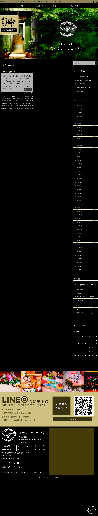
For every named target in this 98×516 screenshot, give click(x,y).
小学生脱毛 (10, 101)
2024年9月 (80, 137)
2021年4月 (80, 248)
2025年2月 (80, 120)
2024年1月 (80, 157)
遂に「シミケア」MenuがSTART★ (84, 82)
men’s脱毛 (4, 96)
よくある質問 (73, 6)
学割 (29, 98)
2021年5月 (80, 244)
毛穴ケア (30, 101)
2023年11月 (80, 166)
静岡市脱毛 (27, 110)
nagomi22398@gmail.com (12, 497)
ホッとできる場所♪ (82, 87)
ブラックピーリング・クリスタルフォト (86, 328)
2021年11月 (80, 219)
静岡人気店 (9, 105)
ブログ (90, 6)
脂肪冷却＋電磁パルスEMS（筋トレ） (86, 349)
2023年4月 (80, 190)
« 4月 (75, 396)
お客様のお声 (81, 319)
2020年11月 (80, 261)
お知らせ (79, 323)
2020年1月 (80, 294)
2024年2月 (80, 153)
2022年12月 (80, 199)
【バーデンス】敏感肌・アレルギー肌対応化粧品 (86, 314)
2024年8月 (80, 141)
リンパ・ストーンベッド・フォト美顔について (86, 338)
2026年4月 (80, 112)
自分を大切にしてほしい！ (85, 97)
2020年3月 (80, 285)
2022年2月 (80, 211)
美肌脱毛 (23, 103)
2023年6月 (80, 182)
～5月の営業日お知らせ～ (85, 76)
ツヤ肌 (21, 96)
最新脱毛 (24, 101)
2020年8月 (80, 269)
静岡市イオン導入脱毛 (20, 105)
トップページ (8, 6)
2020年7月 (80, 273)
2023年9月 (80, 170)
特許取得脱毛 (6, 103)
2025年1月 (80, 124)
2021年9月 (80, 228)
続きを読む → (27, 89)
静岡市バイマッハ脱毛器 (15, 108)
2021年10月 (80, 224)
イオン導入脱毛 (13, 96)
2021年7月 (80, 236)
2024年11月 (80, 129)
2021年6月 (80, 240)
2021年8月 (80, 232)
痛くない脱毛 (15, 103)
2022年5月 (80, 207)
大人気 (26, 98)
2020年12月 (80, 257)
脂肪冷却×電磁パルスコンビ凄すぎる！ (85, 92)
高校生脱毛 (28, 113)
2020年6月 (80, 277)
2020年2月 (80, 290)
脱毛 (30, 93)
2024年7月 (80, 145)
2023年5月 (80, 186)
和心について (24, 6)
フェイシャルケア (9, 98)
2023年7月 (80, 178)
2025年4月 (80, 116)
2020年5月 (80, 281)
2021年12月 (80, 215)
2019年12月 (80, 298)
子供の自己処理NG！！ (11, 72)
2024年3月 (80, 149)
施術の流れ (40, 6)
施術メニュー (57, 6)
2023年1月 (80, 195)
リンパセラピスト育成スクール (86, 333)
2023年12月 (80, 162)
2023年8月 (80, 174)
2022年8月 (80, 203)
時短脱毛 (17, 101)
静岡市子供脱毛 (19, 110)
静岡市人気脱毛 (8, 110)
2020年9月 (80, 265)
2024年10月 (80, 133)
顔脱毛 (22, 113)
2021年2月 (80, 252)
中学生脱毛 (19, 98)
